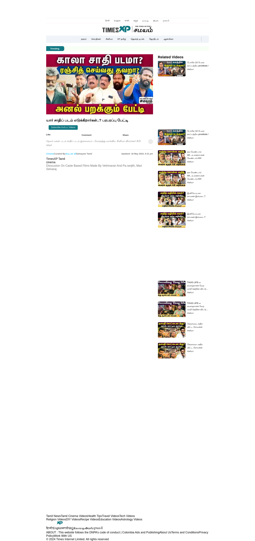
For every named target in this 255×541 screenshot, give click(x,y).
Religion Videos (56, 519)
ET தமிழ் (122, 39)
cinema (50, 154)
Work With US (63, 535)
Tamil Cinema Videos (74, 516)
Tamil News (53, 516)
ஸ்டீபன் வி (70, 154)
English (117, 21)
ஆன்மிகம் (168, 39)
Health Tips (95, 516)
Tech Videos (127, 516)
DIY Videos (73, 519)
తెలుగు (155, 21)
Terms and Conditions (185, 532)
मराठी (127, 21)
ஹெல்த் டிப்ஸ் (137, 39)
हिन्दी (107, 21)
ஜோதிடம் (154, 39)
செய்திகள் (96, 39)
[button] (177, 39)
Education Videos (110, 519)
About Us (165, 532)
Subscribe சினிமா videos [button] (63, 127)
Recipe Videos (89, 519)
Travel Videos (110, 516)
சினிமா (109, 39)
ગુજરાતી (166, 21)
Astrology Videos (131, 519)
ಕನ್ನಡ (136, 21)
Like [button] (50, 134)
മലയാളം (145, 21)
